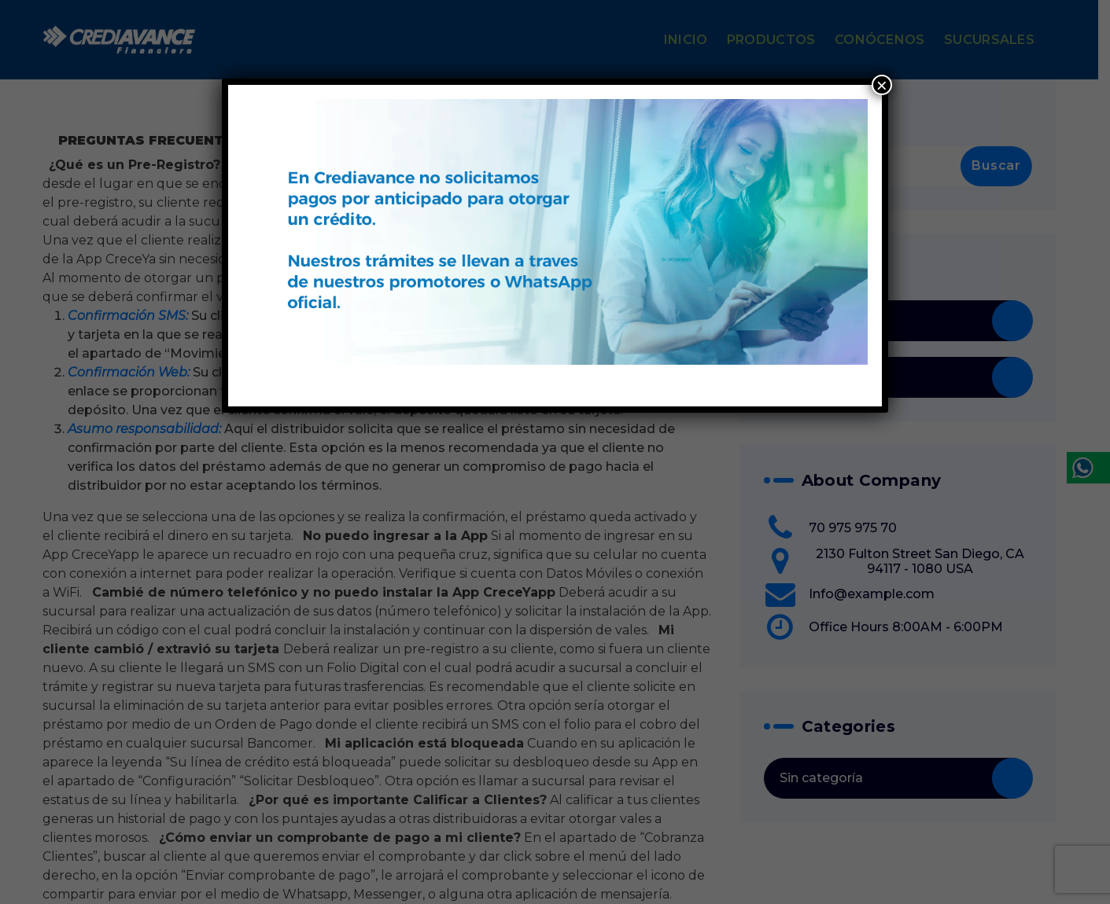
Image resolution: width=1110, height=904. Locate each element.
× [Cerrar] (881, 85)
